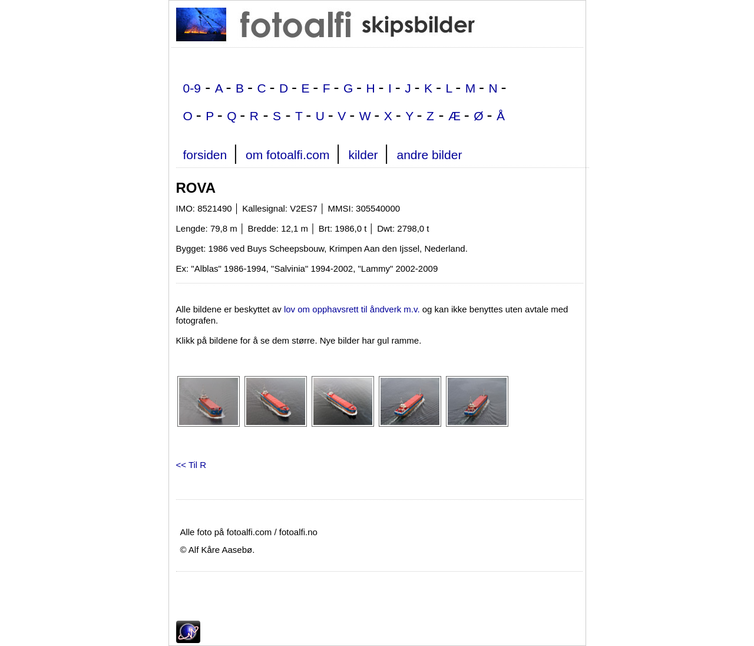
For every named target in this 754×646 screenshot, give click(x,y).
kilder (363, 155)
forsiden (205, 155)
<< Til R (191, 465)
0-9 (192, 88)
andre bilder (429, 155)
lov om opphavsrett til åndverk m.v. (352, 309)
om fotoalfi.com (287, 155)
